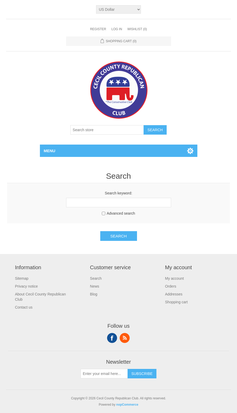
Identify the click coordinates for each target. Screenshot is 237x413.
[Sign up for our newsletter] (104, 373)
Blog (93, 294)
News (94, 286)
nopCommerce (127, 404)
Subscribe (142, 374)
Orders (170, 286)
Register (98, 29)
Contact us (24, 307)
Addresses (173, 294)
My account (174, 278)
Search (155, 130)
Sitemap (21, 278)
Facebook (112, 338)
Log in (116, 29)
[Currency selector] (118, 9)
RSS (125, 338)
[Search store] (107, 130)
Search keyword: (118, 193)
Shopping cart (176, 302)
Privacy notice (26, 286)
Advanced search (121, 213)
